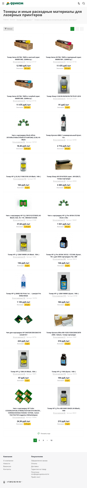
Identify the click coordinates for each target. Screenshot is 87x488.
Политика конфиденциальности (40, 473)
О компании (8, 460)
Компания (7, 456)
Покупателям (37, 456)
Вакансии (7, 466)
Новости (6, 463)
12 (51, 440)
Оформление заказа (39, 460)
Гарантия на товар (38, 469)
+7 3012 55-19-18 (14, 482)
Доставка (34, 466)
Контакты (7, 469)
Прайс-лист (35, 477)
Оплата (34, 463)
